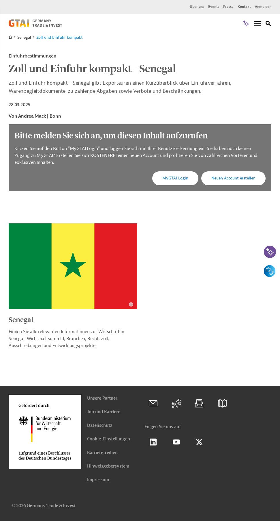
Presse (228, 6)
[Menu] (257, 24)
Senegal (21, 319)
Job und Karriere (103, 412)
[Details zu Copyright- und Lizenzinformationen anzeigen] (131, 304)
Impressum (98, 480)
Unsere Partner (102, 398)
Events (213, 6)
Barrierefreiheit (102, 452)
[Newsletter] (199, 403)
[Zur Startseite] (35, 25)
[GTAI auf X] (199, 442)
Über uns (197, 6)
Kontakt (244, 6)
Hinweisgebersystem (108, 466)
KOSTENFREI (104, 155)
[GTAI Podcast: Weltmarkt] (176, 403)
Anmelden (263, 6)
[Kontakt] (153, 403)
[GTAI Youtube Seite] (176, 442)
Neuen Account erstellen (233, 178)
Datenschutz (99, 425)
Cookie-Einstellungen (108, 439)
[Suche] (268, 24)
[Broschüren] (222, 403)
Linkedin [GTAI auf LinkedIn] (153, 442)
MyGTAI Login (175, 178)
